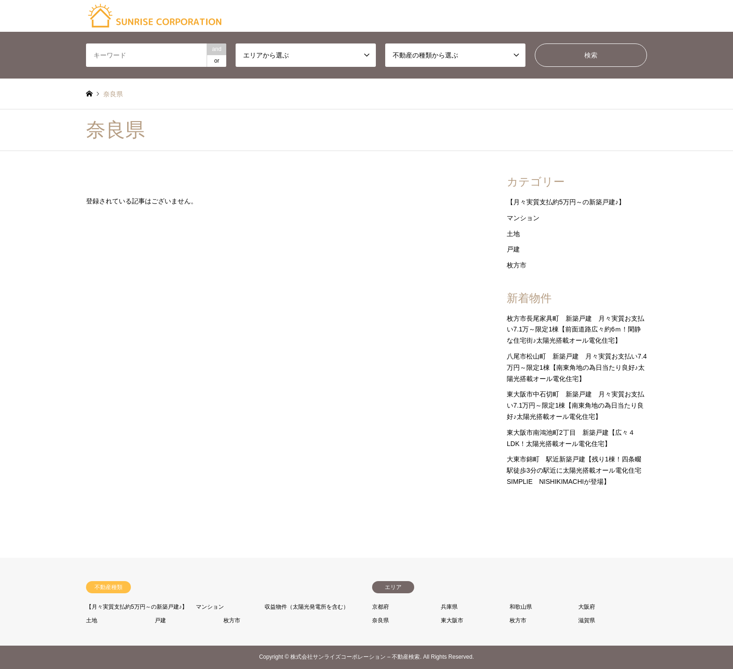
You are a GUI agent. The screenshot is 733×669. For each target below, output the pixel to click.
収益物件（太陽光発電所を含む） (307, 607)
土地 (513, 233)
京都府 (380, 607)
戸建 (513, 249)
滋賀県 (586, 620)
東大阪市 (452, 620)
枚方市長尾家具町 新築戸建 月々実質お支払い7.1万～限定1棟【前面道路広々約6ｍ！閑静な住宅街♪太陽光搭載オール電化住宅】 (575, 330)
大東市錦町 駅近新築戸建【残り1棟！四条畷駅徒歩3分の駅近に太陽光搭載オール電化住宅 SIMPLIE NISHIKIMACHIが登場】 (577, 470)
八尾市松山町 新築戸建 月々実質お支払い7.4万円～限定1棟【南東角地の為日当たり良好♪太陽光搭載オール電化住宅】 (577, 367)
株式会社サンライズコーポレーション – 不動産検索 (355, 657)
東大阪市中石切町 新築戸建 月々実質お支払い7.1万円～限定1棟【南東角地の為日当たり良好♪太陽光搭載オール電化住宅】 (575, 405)
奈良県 (380, 620)
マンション (523, 218)
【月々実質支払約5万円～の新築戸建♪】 (566, 202)
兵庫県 (449, 607)
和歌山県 (521, 607)
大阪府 (586, 607)
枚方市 (516, 265)
